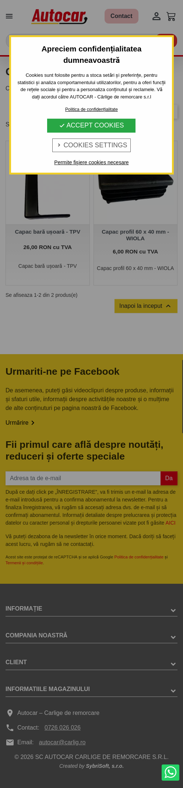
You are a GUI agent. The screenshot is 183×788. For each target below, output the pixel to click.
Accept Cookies (91, 125)
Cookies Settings (91, 145)
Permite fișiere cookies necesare (91, 162)
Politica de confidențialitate (91, 109)
